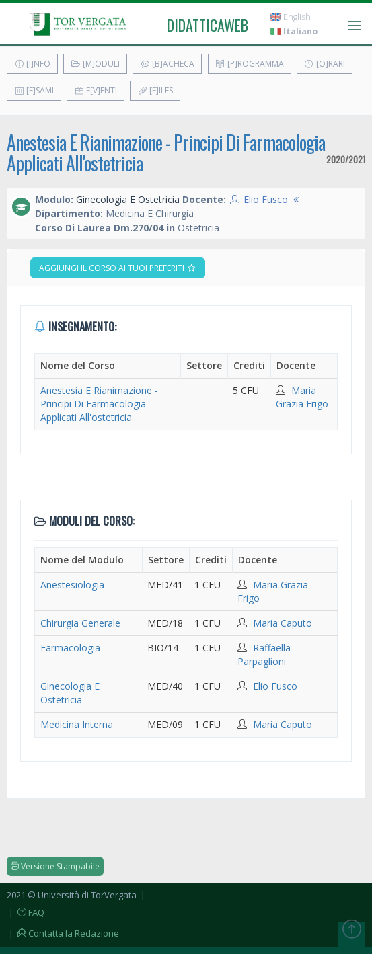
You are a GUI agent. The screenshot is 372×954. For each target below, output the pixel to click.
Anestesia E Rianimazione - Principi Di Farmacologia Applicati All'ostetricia (166, 152)
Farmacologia (70, 647)
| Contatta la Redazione (63, 933)
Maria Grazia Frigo (302, 397)
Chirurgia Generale (80, 623)
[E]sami (34, 90)
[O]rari (324, 63)
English (290, 17)
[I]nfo (32, 63)
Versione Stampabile (55, 866)
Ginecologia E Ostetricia (70, 693)
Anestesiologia (72, 584)
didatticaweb (207, 25)
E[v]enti (95, 90)
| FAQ (25, 912)
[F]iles (155, 90)
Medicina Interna (76, 724)
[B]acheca (167, 63)
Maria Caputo (282, 623)
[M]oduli (95, 63)
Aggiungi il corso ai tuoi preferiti (117, 268)
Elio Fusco (266, 199)
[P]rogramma (249, 63)
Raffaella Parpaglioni (264, 654)
